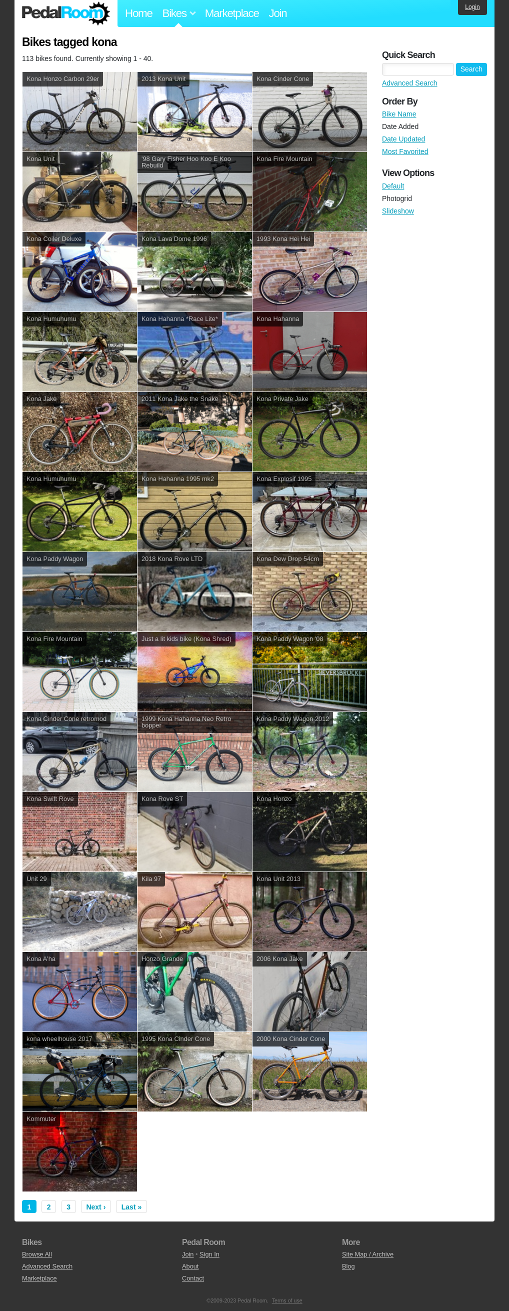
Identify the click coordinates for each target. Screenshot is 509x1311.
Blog (348, 1266)
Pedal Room (66, 14)
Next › (96, 1207)
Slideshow (398, 211)
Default (393, 186)
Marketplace (232, 13)
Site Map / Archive (368, 1254)
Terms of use (287, 1301)
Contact (193, 1278)
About (190, 1266)
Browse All (37, 1254)
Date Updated (403, 139)
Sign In (210, 1254)
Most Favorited (405, 152)
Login (472, 7)
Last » (132, 1207)
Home (138, 13)
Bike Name (399, 114)
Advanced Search (410, 83)
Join (278, 13)
